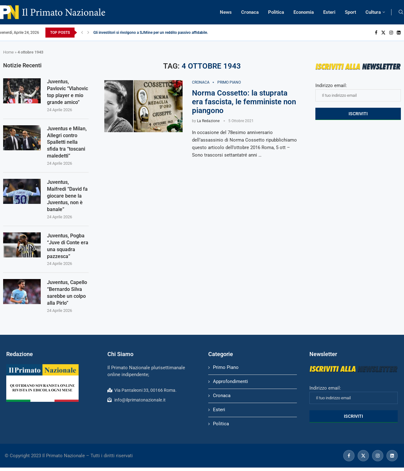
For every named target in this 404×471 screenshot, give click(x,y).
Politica (276, 12)
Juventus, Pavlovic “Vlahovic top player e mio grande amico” (67, 92)
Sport (350, 12)
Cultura (373, 12)
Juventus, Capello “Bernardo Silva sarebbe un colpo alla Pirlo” (67, 295)
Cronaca (250, 12)
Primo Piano (226, 370)
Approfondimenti (230, 384)
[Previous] (82, 33)
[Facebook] (376, 32)
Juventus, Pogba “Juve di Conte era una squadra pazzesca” (67, 248)
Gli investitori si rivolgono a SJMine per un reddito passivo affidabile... (151, 32)
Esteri (329, 12)
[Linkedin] (398, 32)
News (226, 12)
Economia (303, 12)
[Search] (401, 12)
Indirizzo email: (358, 92)
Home (8, 52)
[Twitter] (383, 32)
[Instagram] (391, 32)
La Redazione (208, 121)
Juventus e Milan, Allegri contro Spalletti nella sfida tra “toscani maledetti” (67, 143)
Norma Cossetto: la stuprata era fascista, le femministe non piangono (244, 102)
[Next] (88, 33)
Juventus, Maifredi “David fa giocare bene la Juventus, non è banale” (67, 197)
